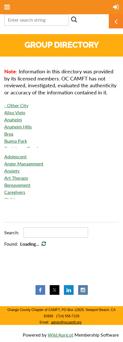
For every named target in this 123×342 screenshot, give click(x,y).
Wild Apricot (60, 334)
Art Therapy (16, 178)
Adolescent (15, 156)
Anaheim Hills (18, 126)
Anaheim (13, 119)
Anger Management (23, 163)
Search (74, 19)
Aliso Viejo (14, 112)
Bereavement (17, 185)
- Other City (16, 105)
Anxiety (12, 170)
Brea (8, 133)
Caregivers (14, 192)
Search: (11, 232)
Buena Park (15, 141)
